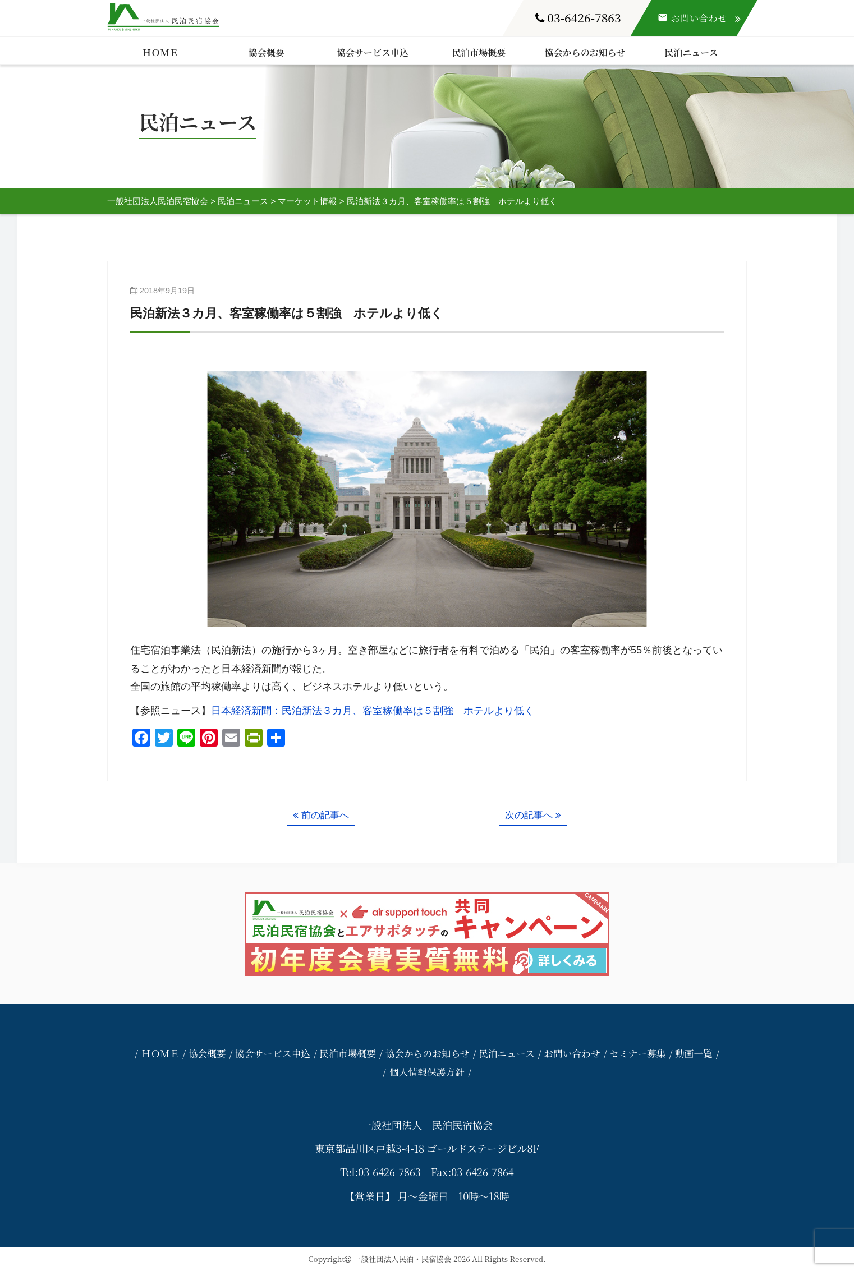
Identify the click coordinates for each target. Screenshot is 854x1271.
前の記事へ (325, 815)
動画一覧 (694, 1053)
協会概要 (266, 52)
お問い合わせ (572, 1053)
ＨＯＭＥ (160, 52)
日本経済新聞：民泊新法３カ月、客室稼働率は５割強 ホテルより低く (372, 710)
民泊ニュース (691, 52)
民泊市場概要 (479, 52)
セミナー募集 (637, 1053)
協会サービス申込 (372, 52)
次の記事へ (529, 815)
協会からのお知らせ (585, 52)
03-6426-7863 (578, 17)
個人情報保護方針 (427, 1072)
